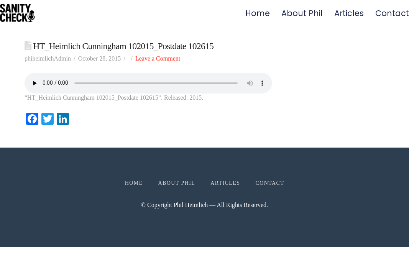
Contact (392, 13)
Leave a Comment (157, 58)
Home (257, 13)
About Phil (302, 13)
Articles (349, 13)
